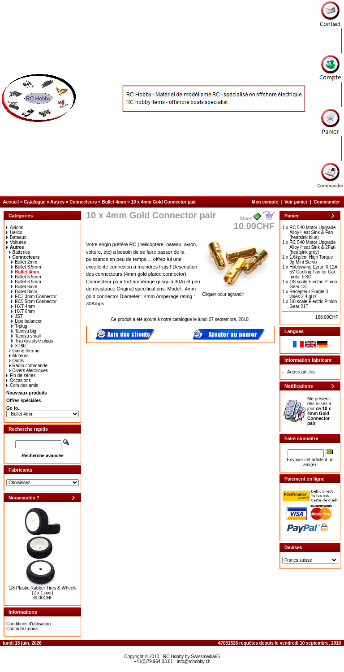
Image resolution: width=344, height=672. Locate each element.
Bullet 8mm (24, 291)
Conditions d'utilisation (28, 623)
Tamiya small (26, 336)
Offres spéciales (23, 400)
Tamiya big (23, 331)
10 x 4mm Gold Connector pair (163, 201)
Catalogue (34, 201)
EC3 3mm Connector (33, 296)
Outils (16, 360)
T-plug (19, 326)
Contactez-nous (22, 628)
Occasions (18, 380)
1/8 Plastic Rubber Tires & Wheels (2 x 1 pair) (43, 590)
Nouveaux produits (26, 392)
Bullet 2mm (24, 262)
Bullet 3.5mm (26, 266)
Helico (14, 232)
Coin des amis (22, 385)
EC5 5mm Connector (33, 301)
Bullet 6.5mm (26, 281)
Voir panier (296, 201)
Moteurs (19, 355)
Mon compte (265, 201)
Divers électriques (28, 370)
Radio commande (28, 365)
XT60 (18, 345)
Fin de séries (20, 375)
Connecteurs (83, 201)
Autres (57, 201)
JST (17, 316)
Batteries (19, 252)
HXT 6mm (23, 311)
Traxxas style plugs (32, 340)
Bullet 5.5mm (26, 276)
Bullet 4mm (114, 201)
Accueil (11, 201)
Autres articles (301, 371)
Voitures (16, 242)
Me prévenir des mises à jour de (319, 411)
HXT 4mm (23, 306)
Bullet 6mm (24, 286)
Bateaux (16, 237)
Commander (327, 201)
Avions (14, 227)
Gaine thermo (24, 350)
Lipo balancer (26, 321)
